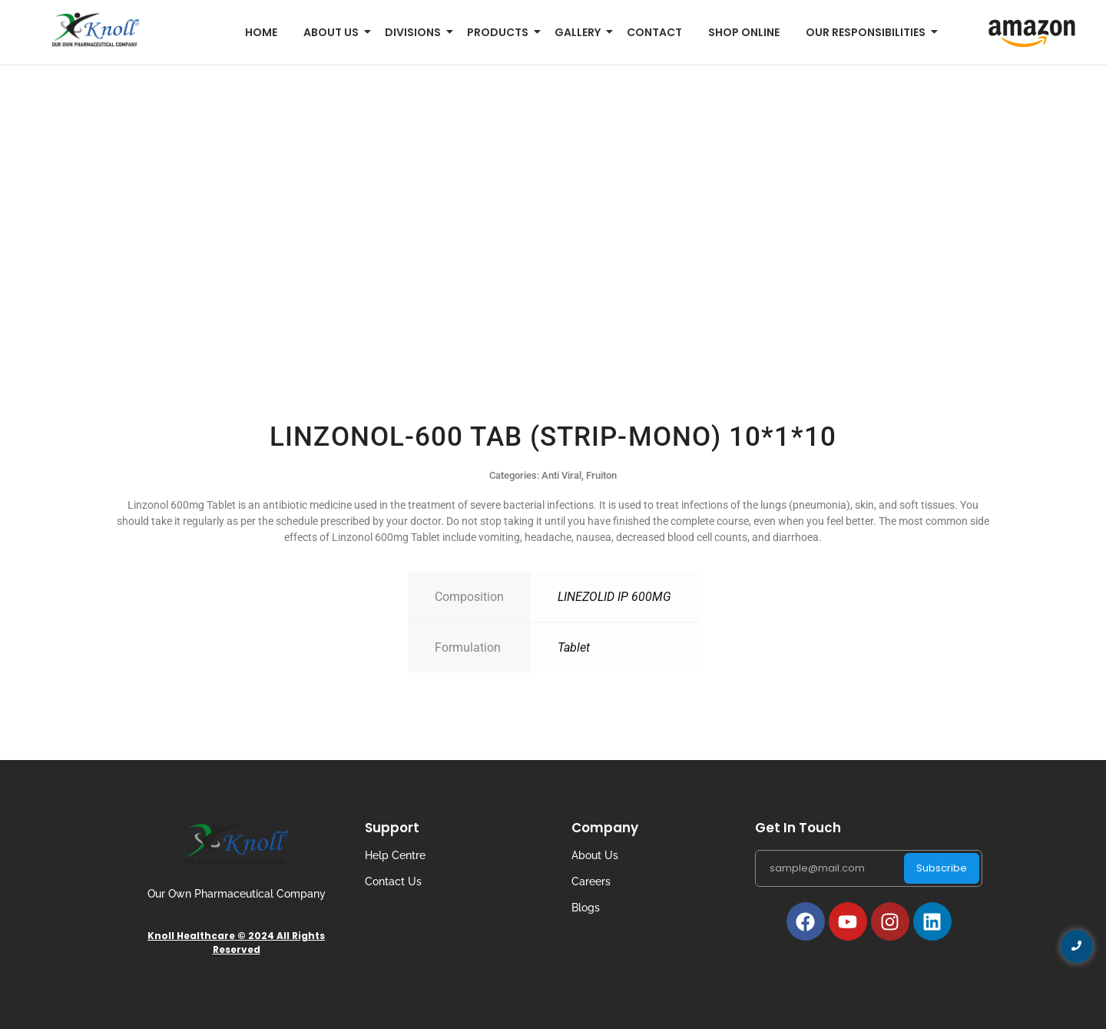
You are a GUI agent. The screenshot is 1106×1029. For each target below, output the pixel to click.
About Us (594, 855)
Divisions (415, 32)
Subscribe (941, 868)
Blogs (585, 907)
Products (500, 32)
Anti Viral (561, 475)
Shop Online (744, 32)
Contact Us (393, 881)
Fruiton (601, 475)
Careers (591, 881)
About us (333, 32)
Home (261, 32)
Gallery (580, 32)
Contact (654, 32)
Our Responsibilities (868, 32)
